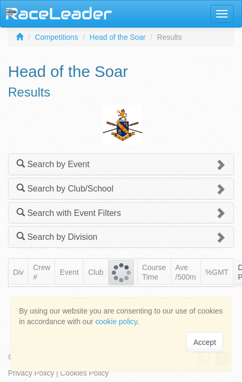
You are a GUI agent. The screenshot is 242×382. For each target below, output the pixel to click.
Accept (204, 342)
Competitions (56, 37)
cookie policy (116, 321)
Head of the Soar (117, 37)
